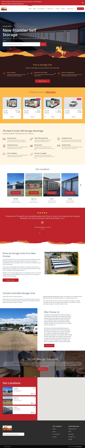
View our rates (10, 280)
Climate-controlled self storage (50, 296)
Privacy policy (7, 446)
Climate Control (72, 429)
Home (54, 429)
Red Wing (51, 92)
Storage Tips (71, 436)
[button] (78, 411)
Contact (55, 436)
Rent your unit (42, 81)
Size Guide (71, 434)
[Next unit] (60, 117)
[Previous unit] (44, 117)
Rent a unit (80, 8)
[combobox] (13, 434)
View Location (15, 193)
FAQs (69, 431)
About (54, 431)
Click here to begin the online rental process (12, 3)
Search (43, 44)
